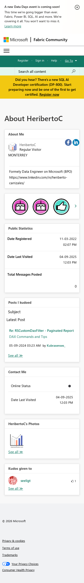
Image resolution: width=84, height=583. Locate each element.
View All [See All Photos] (15, 451)
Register (23, 60)
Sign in (39, 60)
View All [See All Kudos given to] (15, 488)
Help (54, 60)
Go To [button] (69, 60)
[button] (16, 440)
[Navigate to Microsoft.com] (16, 39)
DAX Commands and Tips (28, 336)
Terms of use (10, 548)
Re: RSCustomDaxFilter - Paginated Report (41, 330)
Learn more (12, 26)
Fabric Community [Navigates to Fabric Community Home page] (50, 39)
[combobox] (47, 71)
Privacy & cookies (13, 541)
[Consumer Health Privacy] (42, 570)
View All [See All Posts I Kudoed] (15, 355)
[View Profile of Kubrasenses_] (56, 345)
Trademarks (10, 555)
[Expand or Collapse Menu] (6, 50)
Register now (49, 94)
